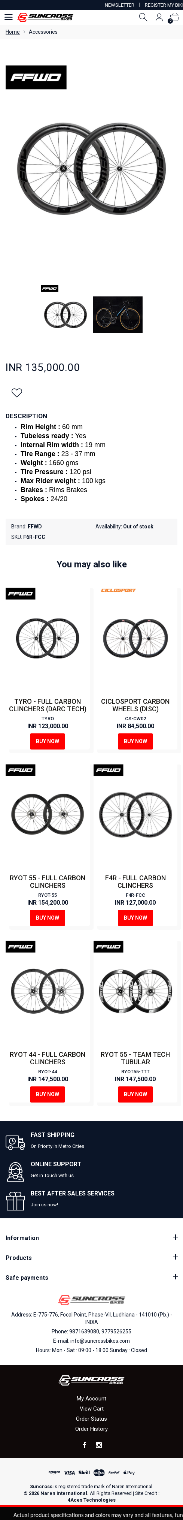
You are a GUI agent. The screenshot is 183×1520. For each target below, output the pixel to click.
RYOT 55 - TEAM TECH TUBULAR (135, 1058)
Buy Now (47, 741)
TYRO (48, 718)
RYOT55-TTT (135, 1071)
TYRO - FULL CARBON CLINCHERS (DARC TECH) (47, 705)
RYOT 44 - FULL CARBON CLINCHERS (47, 1058)
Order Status (91, 1418)
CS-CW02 (135, 718)
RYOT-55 (47, 895)
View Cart (92, 1408)
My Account (91, 1398)
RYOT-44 (47, 1071)
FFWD (35, 527)
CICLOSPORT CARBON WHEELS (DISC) (135, 705)
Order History (91, 1429)
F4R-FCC (135, 895)
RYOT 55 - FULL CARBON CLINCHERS (47, 881)
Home (13, 32)
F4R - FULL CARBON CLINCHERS (135, 881)
